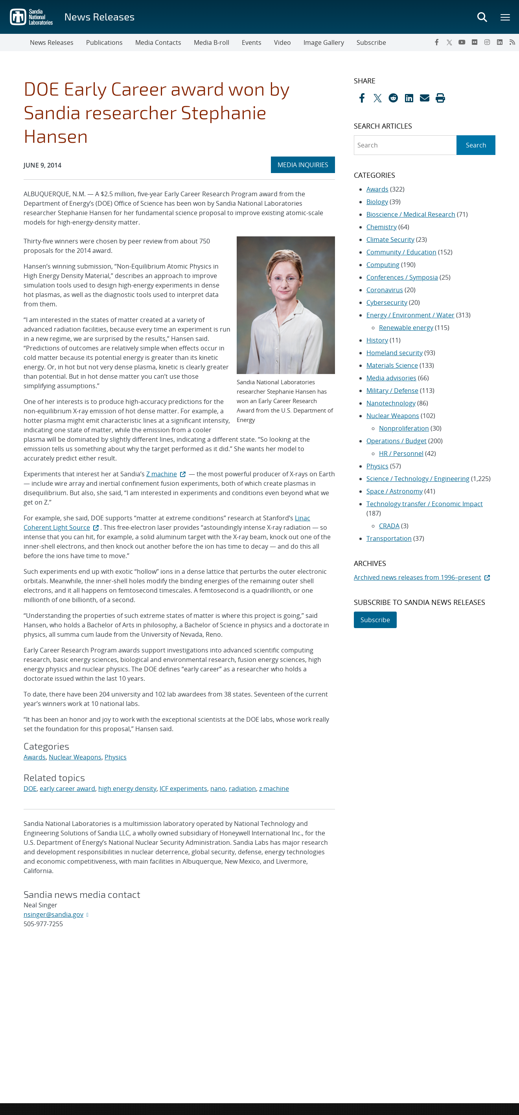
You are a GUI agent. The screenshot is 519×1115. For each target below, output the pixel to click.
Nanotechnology (391, 403)
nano (218, 788)
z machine (274, 788)
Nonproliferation (404, 428)
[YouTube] (462, 42)
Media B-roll (211, 42)
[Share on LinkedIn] (409, 98)
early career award (67, 788)
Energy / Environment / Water (410, 315)
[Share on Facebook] (362, 98)
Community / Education (401, 252)
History (377, 340)
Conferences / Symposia (402, 277)
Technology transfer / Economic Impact (424, 503)
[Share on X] (377, 98)
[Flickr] (474, 42)
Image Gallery (324, 42)
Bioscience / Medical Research (410, 214)
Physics (116, 757)
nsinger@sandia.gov (53, 914)
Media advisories (391, 378)
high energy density (127, 788)
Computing (382, 264)
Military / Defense (392, 390)
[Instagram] (487, 42)
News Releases (99, 16)
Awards (35, 757)
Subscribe (371, 42)
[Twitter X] (449, 42)
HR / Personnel (401, 453)
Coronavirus (384, 290)
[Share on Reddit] (393, 98)
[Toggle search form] (482, 17)
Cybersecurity (386, 302)
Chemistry (381, 227)
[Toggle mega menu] (505, 17)
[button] (440, 98)
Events (251, 42)
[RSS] (512, 42)
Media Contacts (158, 42)
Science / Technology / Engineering (417, 478)
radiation (242, 788)
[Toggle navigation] (15, 42)
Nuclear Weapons (75, 757)
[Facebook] (437, 42)
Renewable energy (406, 327)
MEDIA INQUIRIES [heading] (306, 164)
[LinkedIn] (500, 42)
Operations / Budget (396, 441)
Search (476, 145)
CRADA (389, 526)
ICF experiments (183, 788)
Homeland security (394, 352)
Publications (104, 42)
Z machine (166, 474)
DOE (30, 788)
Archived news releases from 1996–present (422, 577)
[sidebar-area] (419, 352)
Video (282, 42)
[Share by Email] (424, 98)
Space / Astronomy (394, 491)
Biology (377, 201)
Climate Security (390, 239)
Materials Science (392, 365)
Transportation (389, 538)
